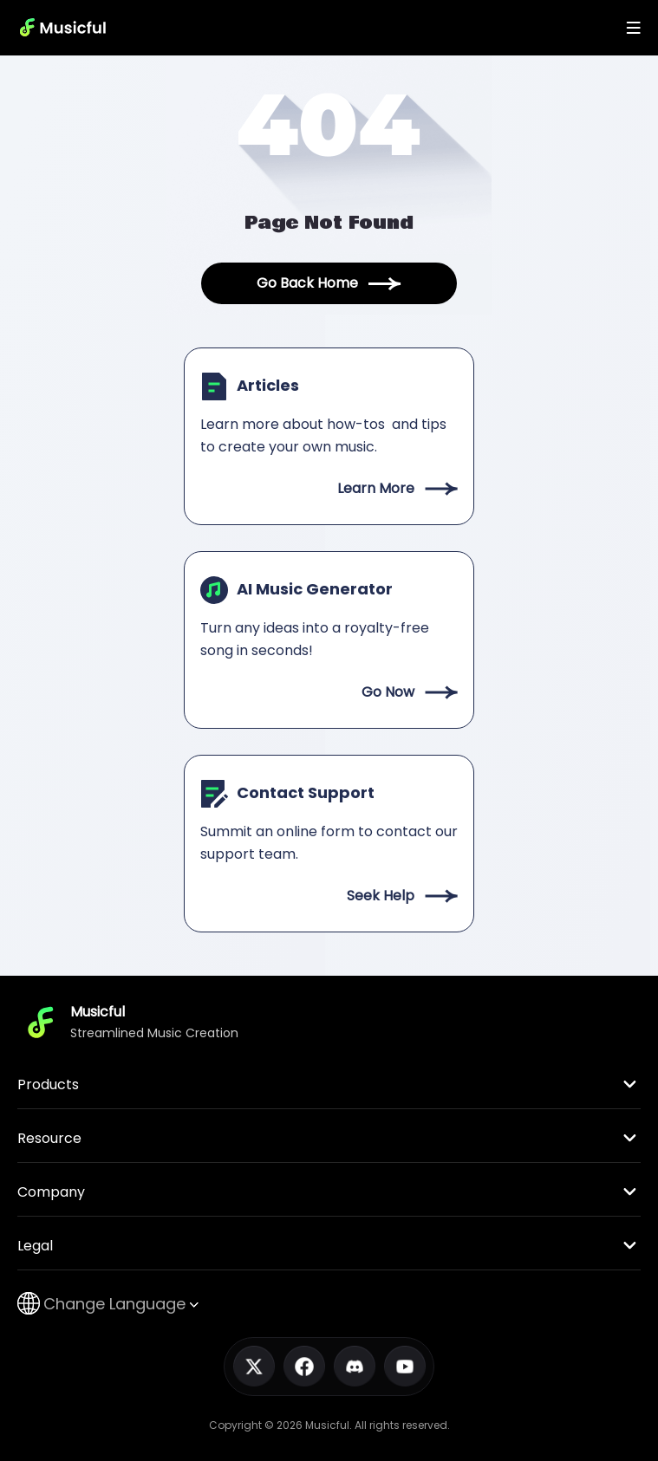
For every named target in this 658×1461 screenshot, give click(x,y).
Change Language (108, 1304)
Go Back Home (329, 283)
